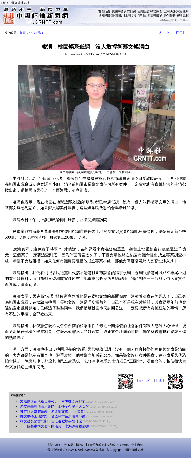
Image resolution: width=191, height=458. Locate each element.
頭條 (108, 11)
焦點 (114, 11)
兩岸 (134, 11)
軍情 (114, 15)
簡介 (166, 15)
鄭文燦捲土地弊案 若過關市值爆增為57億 (52, 416)
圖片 (121, 15)
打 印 (179, 32)
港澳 (101, 15)
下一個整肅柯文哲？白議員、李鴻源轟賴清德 (54, 426)
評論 (179, 11)
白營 (160, 11)
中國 (121, 11)
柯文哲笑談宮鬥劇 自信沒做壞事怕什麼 (51, 421)
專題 (160, 15)
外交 (127, 11)
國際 (108, 15)
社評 (166, 11)
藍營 (147, 11)
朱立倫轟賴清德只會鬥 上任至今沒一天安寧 (54, 406)
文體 (134, 15)
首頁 (101, 11)
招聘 (179, 15)
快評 (173, 11)
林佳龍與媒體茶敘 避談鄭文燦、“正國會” (52, 411)
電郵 (186, 15)
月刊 (140, 15)
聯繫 (173, 15)
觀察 (186, 11)
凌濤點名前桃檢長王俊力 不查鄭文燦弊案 (52, 401)
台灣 (140, 11)
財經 (127, 15)
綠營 (153, 11)
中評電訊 (37, 33)
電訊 (153, 15)
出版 (147, 15)
